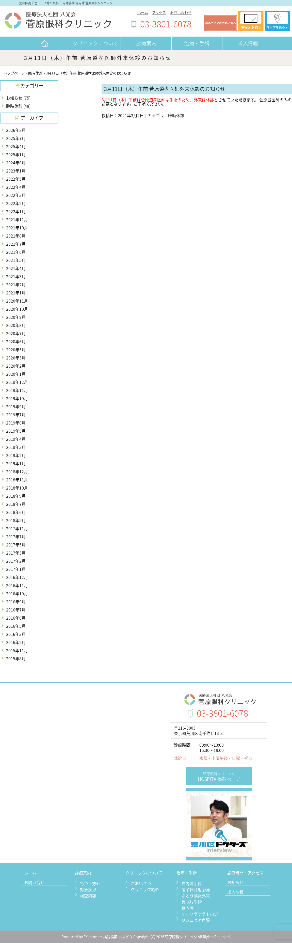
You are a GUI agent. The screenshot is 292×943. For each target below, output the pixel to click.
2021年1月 (16, 293)
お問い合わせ (180, 12)
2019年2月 (16, 455)
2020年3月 (16, 358)
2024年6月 (16, 163)
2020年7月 (16, 333)
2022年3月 (16, 195)
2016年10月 (17, 593)
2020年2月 (16, 366)
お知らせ (14, 98)
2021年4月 (16, 268)
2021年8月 (16, 236)
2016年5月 (16, 626)
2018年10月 (17, 488)
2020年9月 (16, 317)
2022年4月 (16, 187)
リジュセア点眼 (196, 920)
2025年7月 (16, 138)
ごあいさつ (141, 883)
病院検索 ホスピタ (118, 936)
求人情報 (248, 43)
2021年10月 (17, 228)
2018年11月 (17, 480)
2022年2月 (16, 203)
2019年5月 (16, 431)
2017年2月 (16, 561)
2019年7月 (16, 415)
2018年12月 (17, 471)
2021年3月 (16, 276)
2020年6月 (16, 341)
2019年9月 (16, 406)
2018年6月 (16, 512)
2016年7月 (16, 610)
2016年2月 (16, 642)
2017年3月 (16, 553)
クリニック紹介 (145, 889)
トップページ (14, 73)
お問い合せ (34, 882)
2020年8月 (16, 325)
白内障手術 (192, 883)
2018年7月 (16, 504)
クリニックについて (95, 43)
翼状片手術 (192, 902)
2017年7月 (16, 536)
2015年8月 (16, 658)
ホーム (142, 12)
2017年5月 (16, 545)
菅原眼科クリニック (181, 936)
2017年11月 (17, 528)
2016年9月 (16, 602)
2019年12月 (17, 382)
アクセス (159, 12)
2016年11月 (17, 585)
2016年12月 (17, 577)
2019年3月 (16, 447)
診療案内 (146, 43)
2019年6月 (16, 423)
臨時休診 (35, 73)
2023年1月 (16, 171)
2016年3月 (16, 634)
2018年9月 (16, 496)
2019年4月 (16, 439)
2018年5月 (16, 520)
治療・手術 (196, 43)
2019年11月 (17, 390)
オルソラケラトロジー (202, 914)
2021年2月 (16, 284)
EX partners (93, 936)
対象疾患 (88, 889)
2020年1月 (16, 374)
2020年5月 (16, 350)
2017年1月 (16, 569)
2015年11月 (17, 650)
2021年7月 (16, 244)
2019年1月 (16, 463)
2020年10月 (17, 309)
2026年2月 (16, 130)
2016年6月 (16, 618)
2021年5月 (16, 260)
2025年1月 (16, 154)
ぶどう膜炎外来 (196, 895)
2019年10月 (17, 398)
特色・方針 (90, 883)
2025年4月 (16, 146)
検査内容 (88, 895)
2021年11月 (17, 219)
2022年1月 (16, 211)
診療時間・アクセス (245, 873)
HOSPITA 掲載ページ (219, 777)
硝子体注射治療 (196, 889)
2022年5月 (16, 179)
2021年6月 (16, 252)
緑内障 (188, 908)
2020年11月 (17, 301)
